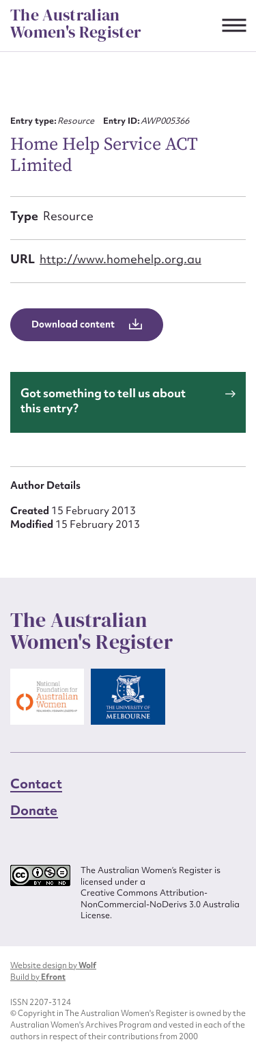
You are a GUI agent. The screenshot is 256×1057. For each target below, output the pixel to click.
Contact (36, 783)
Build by (38, 977)
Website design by (53, 965)
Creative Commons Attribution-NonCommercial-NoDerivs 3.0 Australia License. (160, 904)
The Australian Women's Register (75, 23)
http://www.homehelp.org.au (120, 259)
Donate (34, 810)
